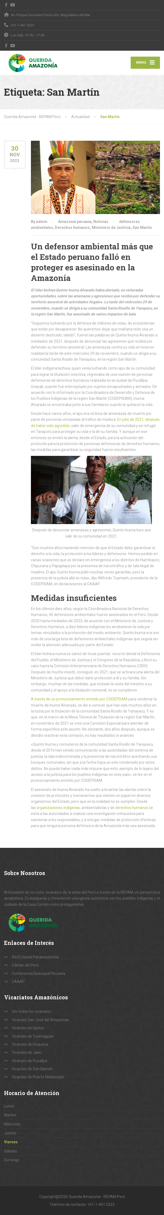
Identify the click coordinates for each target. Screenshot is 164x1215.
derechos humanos (131, 808)
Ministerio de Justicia (111, 227)
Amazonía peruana (74, 221)
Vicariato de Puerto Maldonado (38, 1077)
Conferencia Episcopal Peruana (38, 973)
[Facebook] (6, 5)
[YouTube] (12, 5)
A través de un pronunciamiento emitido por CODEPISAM (79, 699)
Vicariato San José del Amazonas (40, 1020)
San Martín (142, 227)
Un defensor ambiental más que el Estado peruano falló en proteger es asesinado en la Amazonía (92, 262)
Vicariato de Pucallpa (29, 1061)
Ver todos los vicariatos (31, 1011)
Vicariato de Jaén (26, 1052)
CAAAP (18, 981)
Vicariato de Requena (30, 1044)
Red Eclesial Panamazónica (35, 957)
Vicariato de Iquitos (28, 1028)
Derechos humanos (72, 227)
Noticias (100, 221)
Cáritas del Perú (25, 965)
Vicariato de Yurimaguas (33, 1036)
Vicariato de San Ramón (32, 1069)
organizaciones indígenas (58, 808)
